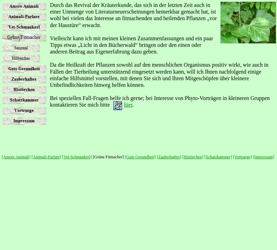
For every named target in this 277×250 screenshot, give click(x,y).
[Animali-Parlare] (46, 157)
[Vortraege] (242, 157)
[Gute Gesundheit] (140, 157)
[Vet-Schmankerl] (77, 157)
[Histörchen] (193, 157)
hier (128, 105)
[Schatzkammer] (218, 157)
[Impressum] (263, 157)
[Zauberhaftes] (169, 157)
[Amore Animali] (16, 157)
